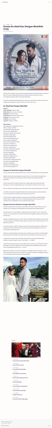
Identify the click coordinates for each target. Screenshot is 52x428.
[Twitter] (11, 421)
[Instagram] (7, 421)
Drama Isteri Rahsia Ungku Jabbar (20, 399)
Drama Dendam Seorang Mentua (20, 386)
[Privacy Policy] (4, 423)
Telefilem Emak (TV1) (17, 394)
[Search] (50, 2)
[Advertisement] (26, 13)
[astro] (15, 363)
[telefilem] (17, 393)
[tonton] (18, 388)
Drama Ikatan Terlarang (18, 365)
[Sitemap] (9, 423)
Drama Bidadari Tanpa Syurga (19, 373)
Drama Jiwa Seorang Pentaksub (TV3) (21, 360)
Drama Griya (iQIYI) (17, 382)
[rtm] (15, 393)
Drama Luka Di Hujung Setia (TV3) (20, 377)
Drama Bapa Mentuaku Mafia (19, 369)
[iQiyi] (17, 380)
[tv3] (17, 359)
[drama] (15, 359)
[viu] (17, 371)
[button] (48, 2)
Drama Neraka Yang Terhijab (19, 390)
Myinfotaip (5, 2)
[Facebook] (3, 421)
